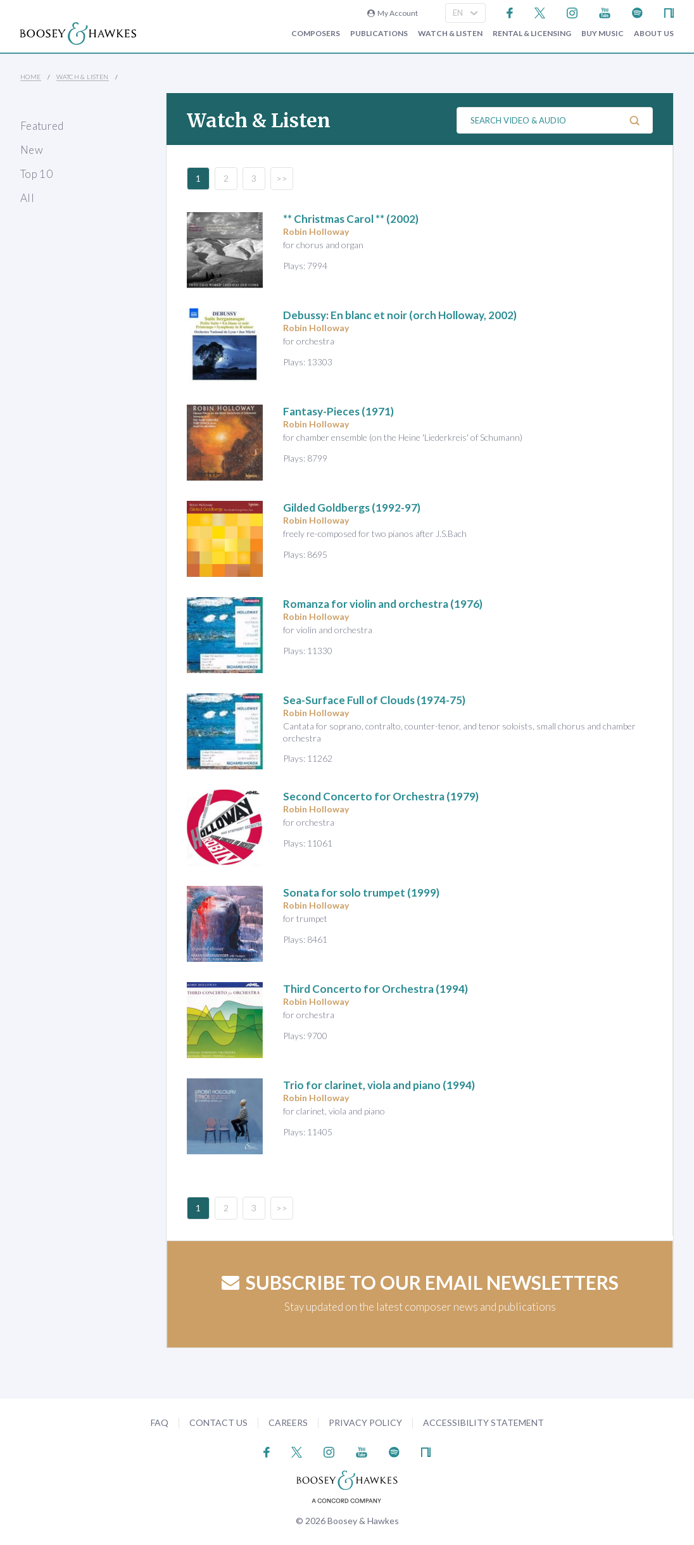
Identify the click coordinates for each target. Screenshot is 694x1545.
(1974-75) (374, 700)
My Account (392, 13)
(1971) (338, 411)
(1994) (375, 988)
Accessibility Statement (483, 1422)
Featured (42, 125)
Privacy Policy (365, 1422)
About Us (654, 33)
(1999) (361, 892)
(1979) (381, 796)
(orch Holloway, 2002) (400, 315)
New (31, 149)
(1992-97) (351, 507)
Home (30, 76)
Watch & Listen (450, 33)
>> (281, 178)
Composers (315, 33)
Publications (379, 33)
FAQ (159, 1422)
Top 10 (36, 173)
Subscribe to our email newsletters (420, 1282)
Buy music (602, 33)
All (27, 198)
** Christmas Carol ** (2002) (351, 218)
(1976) (383, 603)
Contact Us (218, 1422)
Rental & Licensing (532, 33)
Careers (288, 1422)
